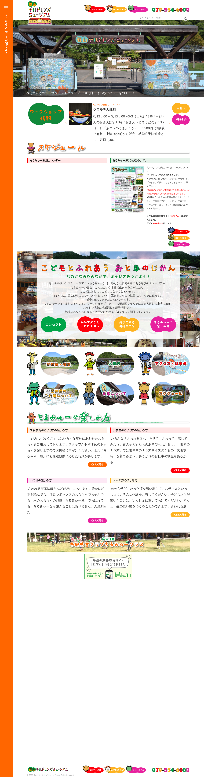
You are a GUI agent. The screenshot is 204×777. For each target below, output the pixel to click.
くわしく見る (97, 464)
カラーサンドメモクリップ (112, 109)
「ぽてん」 (174, 215)
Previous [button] (66, 122)
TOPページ (158, 223)
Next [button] (170, 122)
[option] (108, 58)
